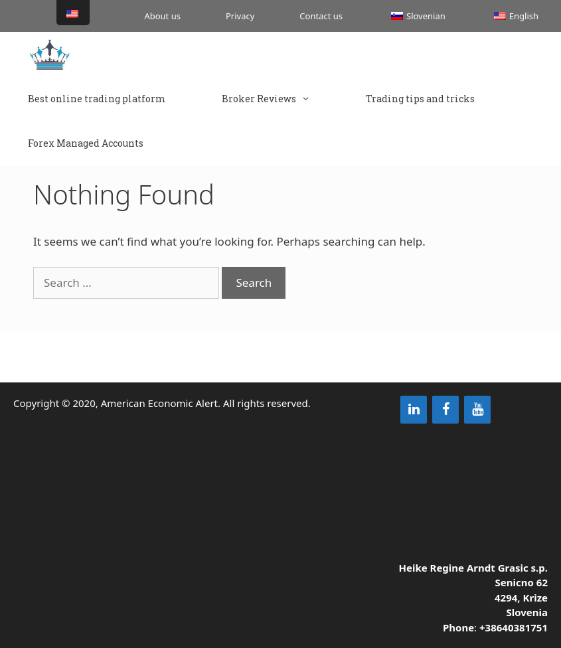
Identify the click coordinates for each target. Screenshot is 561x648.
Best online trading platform (97, 98)
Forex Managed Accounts (85, 143)
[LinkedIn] (413, 410)
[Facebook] (445, 410)
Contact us (321, 16)
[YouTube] (477, 410)
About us (162, 16)
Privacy (240, 16)
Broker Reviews (280, 98)
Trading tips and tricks (420, 98)
